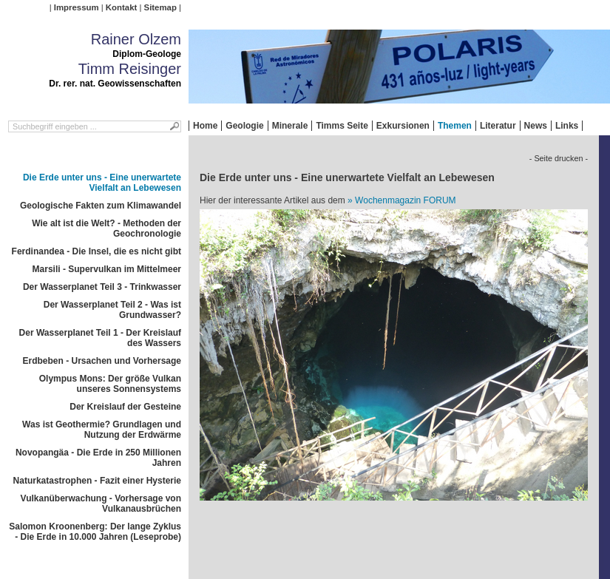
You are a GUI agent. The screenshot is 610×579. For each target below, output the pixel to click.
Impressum (76, 7)
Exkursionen (403, 126)
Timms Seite (341, 126)
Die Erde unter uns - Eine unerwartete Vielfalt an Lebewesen (102, 182)
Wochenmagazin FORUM (405, 200)
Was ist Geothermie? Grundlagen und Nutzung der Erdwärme (101, 429)
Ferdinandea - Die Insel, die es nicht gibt (96, 251)
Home (205, 126)
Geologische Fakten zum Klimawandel (100, 205)
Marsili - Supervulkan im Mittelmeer (107, 269)
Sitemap (160, 7)
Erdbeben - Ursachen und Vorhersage (102, 361)
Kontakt (121, 7)
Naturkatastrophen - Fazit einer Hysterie (97, 480)
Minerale (290, 126)
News (535, 126)
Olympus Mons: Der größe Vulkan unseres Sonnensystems (110, 383)
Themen (455, 126)
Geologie (244, 126)
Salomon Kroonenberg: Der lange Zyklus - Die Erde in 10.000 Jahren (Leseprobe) (95, 531)
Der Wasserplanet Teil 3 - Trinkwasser (102, 287)
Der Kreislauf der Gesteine (125, 407)
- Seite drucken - (558, 158)
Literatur (498, 126)
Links (566, 126)
